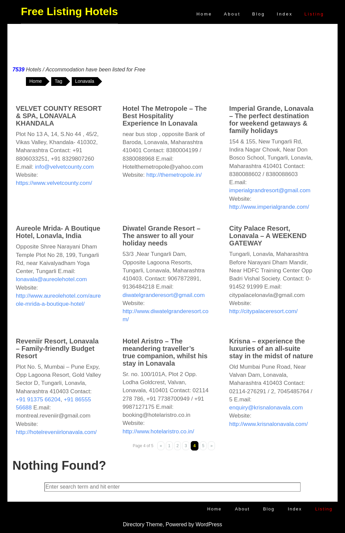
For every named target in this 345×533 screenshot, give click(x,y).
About (232, 13)
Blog (258, 13)
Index (285, 13)
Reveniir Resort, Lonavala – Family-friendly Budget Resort (57, 348)
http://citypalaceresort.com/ (263, 311)
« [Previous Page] (161, 445)
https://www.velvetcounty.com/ (54, 183)
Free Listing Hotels (69, 11)
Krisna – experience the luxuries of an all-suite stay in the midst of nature (271, 348)
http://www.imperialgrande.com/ (269, 207)
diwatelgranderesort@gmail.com (164, 295)
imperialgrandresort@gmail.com (269, 190)
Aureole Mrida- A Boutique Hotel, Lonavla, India (58, 232)
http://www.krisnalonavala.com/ (268, 424)
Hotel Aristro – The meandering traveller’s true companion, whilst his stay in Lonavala (165, 352)
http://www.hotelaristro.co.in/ (158, 431)
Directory (134, 524)
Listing (314, 13)
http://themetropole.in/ (173, 175)
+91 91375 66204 (38, 399)
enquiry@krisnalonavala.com (266, 407)
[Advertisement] (172, 43)
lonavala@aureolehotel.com (51, 279)
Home (204, 13)
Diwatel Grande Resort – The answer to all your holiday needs (161, 236)
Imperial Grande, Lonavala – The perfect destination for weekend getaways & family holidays (271, 119)
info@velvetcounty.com (64, 167)
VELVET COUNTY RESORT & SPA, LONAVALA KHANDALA (59, 116)
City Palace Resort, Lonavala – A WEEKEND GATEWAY (268, 236)
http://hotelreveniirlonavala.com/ (56, 432)
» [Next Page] (211, 445)
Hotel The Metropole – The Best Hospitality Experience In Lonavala (165, 116)
